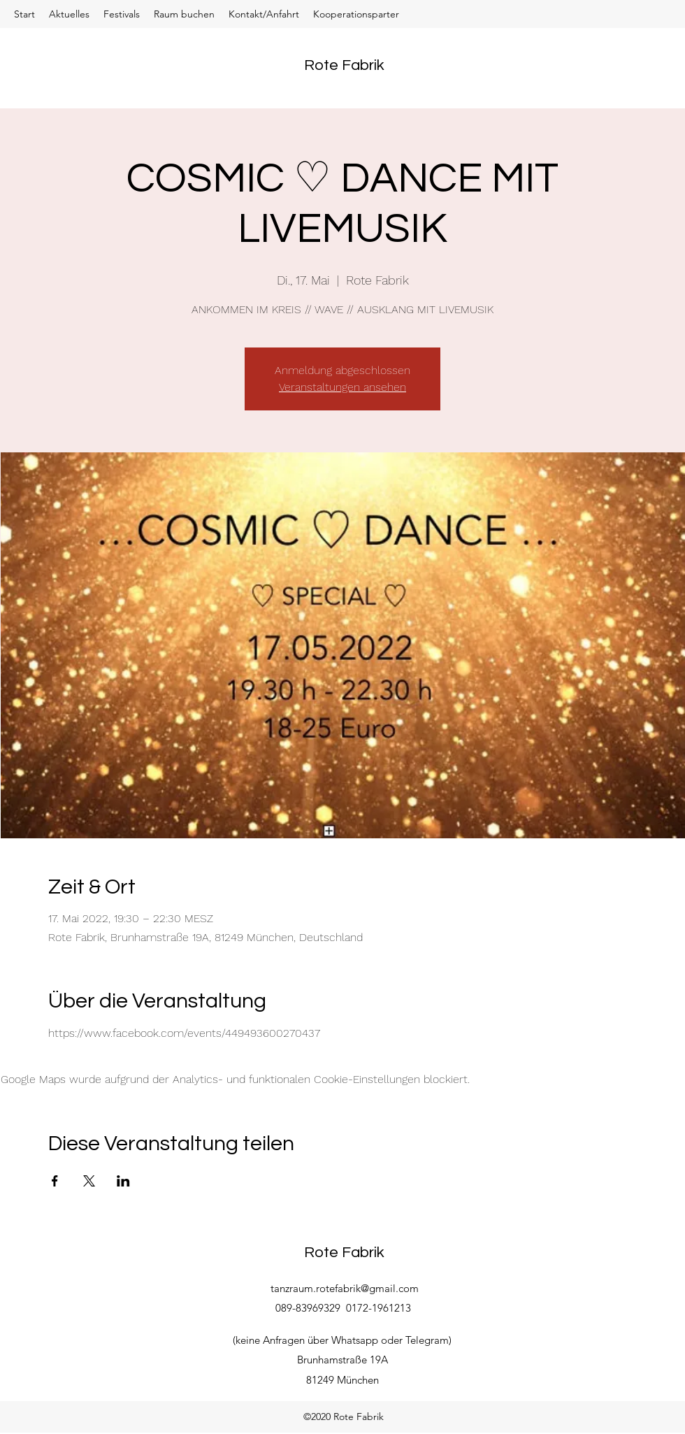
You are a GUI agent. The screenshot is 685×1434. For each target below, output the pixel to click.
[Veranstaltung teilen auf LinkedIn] (123, 1180)
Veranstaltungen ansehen (342, 387)
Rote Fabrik (344, 65)
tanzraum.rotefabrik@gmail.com (345, 1288)
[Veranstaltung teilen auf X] (89, 1180)
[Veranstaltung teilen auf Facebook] (55, 1180)
